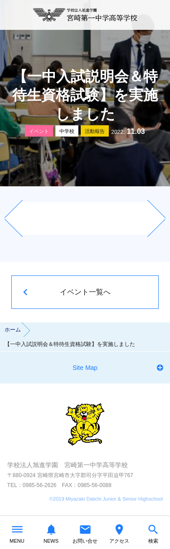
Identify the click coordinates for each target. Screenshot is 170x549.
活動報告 (95, 131)
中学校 (66, 131)
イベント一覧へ (85, 292)
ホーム (13, 330)
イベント (39, 131)
